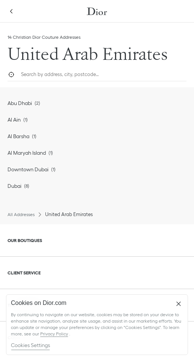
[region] (97, 324)
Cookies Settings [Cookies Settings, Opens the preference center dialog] (30, 345)
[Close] (178, 303)
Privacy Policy (54, 333)
